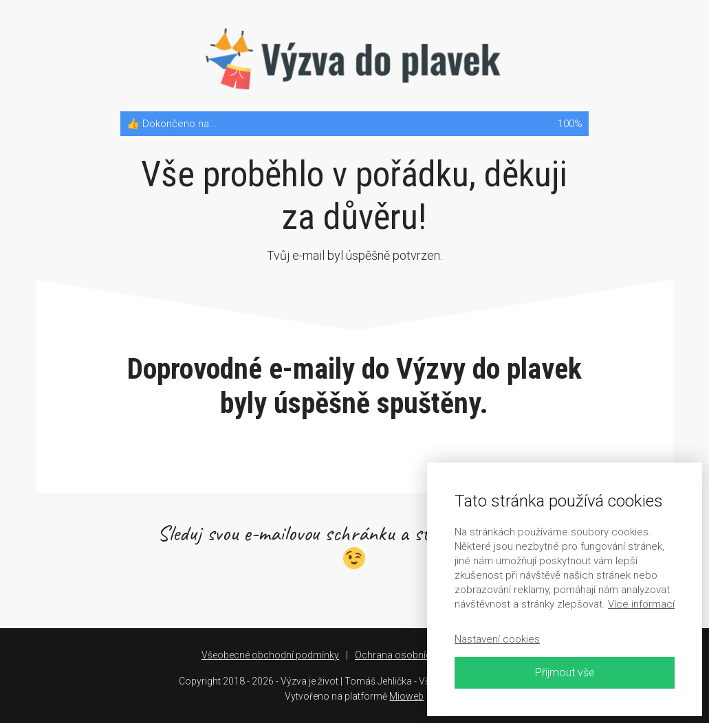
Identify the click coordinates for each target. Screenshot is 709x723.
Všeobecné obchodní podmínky (270, 654)
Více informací (641, 604)
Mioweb (406, 696)
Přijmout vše (565, 672)
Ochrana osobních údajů (409, 654)
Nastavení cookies (497, 639)
